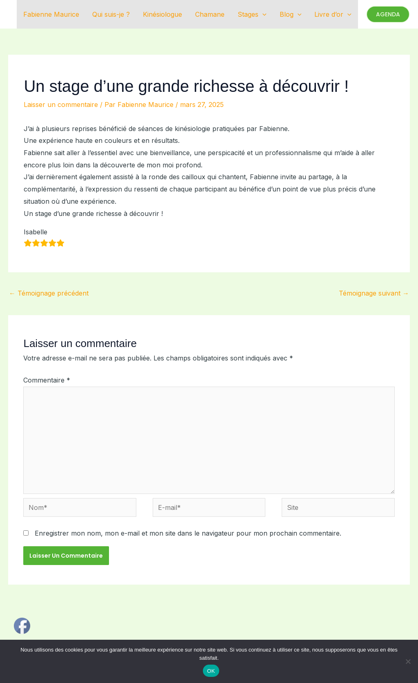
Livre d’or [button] (332, 14)
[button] (262, 14)
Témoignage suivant (374, 293)
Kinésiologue (162, 14)
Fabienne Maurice (51, 14)
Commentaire (46, 380)
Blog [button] (291, 14)
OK (211, 671)
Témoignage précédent (49, 293)
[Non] (408, 661)
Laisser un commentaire (61, 104)
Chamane (210, 14)
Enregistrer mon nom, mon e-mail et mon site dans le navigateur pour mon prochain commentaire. (188, 533)
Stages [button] (252, 14)
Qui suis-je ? (111, 14)
